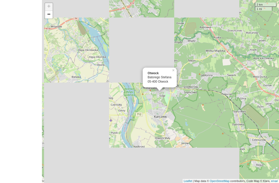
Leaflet (188, 180)
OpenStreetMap (220, 180)
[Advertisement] (21, 91)
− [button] (48, 15)
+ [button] (48, 7)
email (274, 180)
